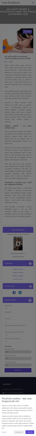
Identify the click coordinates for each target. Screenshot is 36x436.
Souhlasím (29, 432)
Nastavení (4, 432)
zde (3, 428)
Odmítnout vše (19, 432)
